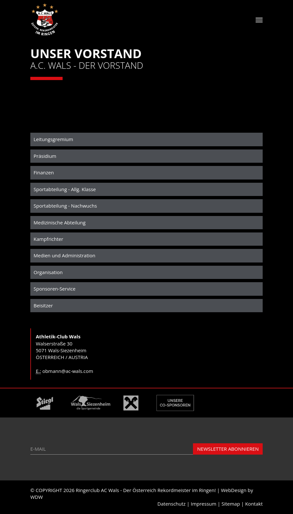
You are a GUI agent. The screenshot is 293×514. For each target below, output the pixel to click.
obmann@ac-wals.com (67, 371)
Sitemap (230, 503)
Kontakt (254, 503)
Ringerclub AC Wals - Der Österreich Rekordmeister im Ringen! (146, 490)
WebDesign (234, 490)
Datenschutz (171, 503)
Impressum (203, 503)
